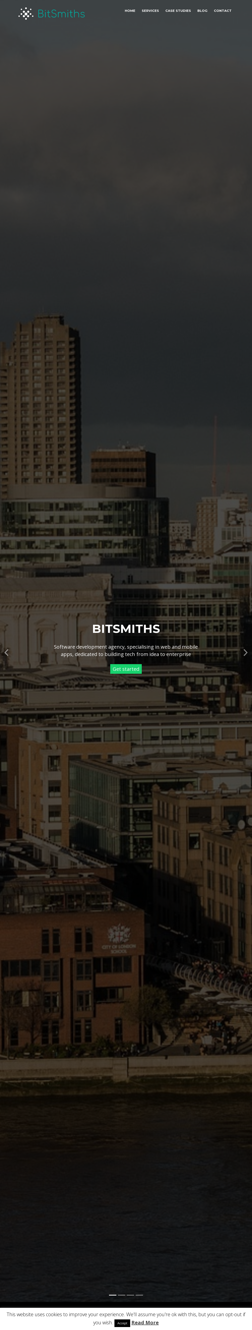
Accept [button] (122, 1323)
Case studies (178, 11)
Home (130, 11)
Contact (223, 11)
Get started (126, 657)
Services (150, 11)
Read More (145, 1322)
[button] (6, 639)
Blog (202, 11)
